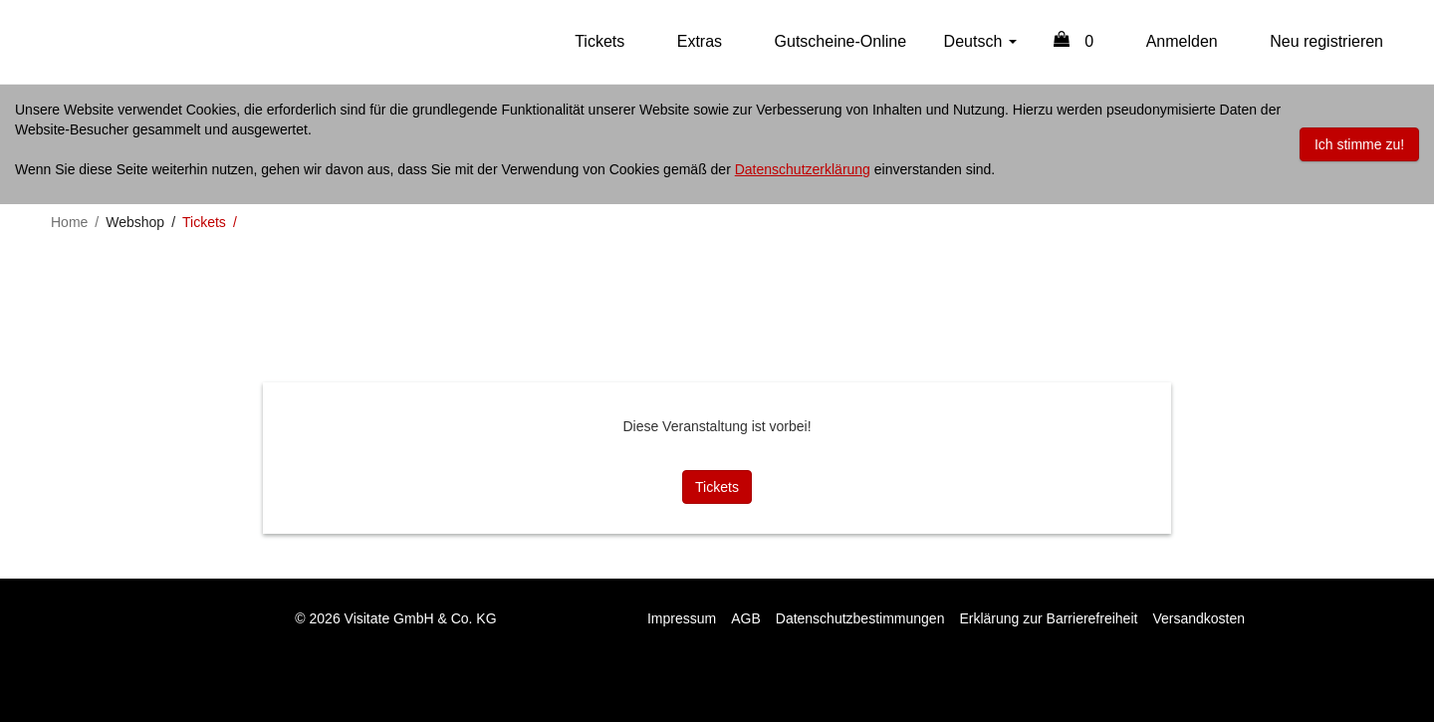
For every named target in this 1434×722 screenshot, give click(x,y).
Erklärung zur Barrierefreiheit (1048, 618)
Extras (699, 41)
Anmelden (1182, 41)
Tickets (599, 41)
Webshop (135, 222)
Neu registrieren (1326, 41)
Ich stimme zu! (1359, 144)
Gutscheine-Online (841, 41)
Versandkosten (1198, 618)
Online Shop (89, 42)
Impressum (681, 618)
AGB (746, 618)
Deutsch (980, 41)
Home (69, 222)
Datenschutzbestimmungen (860, 618)
